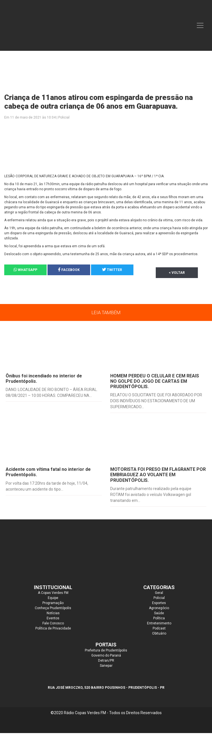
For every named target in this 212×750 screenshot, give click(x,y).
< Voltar (177, 273)
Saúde (159, 613)
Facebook (69, 270)
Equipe (53, 598)
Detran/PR (106, 660)
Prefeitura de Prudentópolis (106, 650)
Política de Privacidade (53, 628)
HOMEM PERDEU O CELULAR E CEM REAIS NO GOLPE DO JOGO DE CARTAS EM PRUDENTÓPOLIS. (154, 381)
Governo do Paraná (106, 655)
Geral (159, 593)
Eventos (53, 618)
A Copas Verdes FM (53, 593)
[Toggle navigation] (200, 25)
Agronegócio (159, 608)
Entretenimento (159, 623)
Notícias (53, 613)
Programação (53, 603)
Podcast (159, 628)
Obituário (159, 633)
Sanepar (106, 666)
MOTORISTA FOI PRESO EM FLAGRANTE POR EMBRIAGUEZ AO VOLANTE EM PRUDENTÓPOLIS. (158, 475)
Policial (159, 598)
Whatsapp (25, 270)
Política (159, 618)
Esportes (159, 603)
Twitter (112, 270)
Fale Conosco (53, 623)
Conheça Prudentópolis (53, 608)
